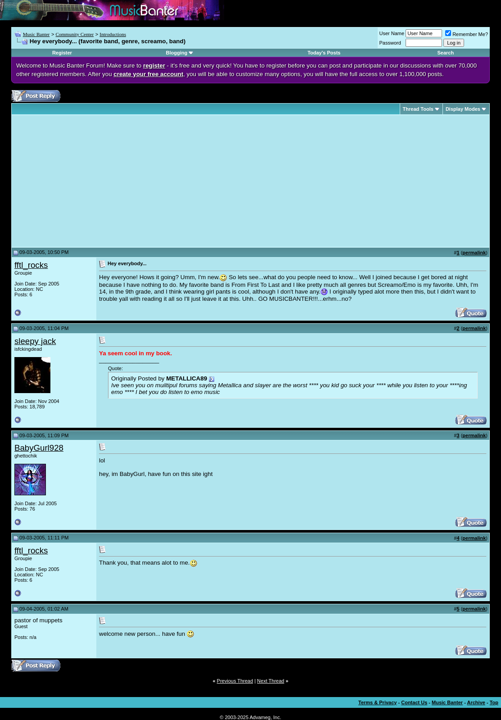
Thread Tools (418, 109)
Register (62, 52)
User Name (392, 33)
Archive (476, 702)
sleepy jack (35, 341)
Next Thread (270, 681)
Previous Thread (235, 681)
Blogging (176, 52)
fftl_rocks (31, 265)
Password (390, 42)
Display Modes (463, 109)
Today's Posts (323, 52)
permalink (474, 252)
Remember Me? (466, 34)
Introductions (112, 34)
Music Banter (36, 34)
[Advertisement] (90, 181)
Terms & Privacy (377, 702)
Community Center (74, 34)
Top (494, 702)
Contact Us (414, 702)
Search (446, 52)
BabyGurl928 (38, 448)
